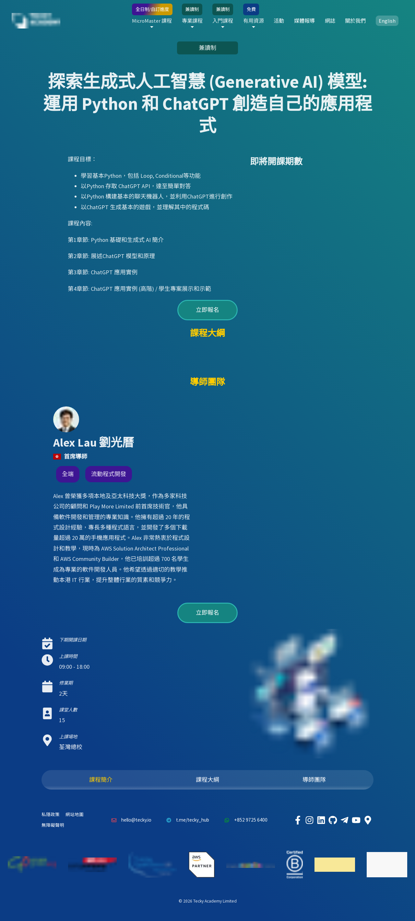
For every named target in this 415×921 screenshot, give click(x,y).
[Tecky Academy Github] (332, 820)
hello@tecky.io (129, 820)
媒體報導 (304, 20)
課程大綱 (207, 779)
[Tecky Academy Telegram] (344, 820)
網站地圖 (74, 814)
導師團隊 (314, 779)
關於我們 (355, 20)
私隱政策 (51, 814)
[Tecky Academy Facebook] (297, 820)
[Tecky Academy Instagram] (309, 820)
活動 (279, 20)
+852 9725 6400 (244, 820)
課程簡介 (101, 779)
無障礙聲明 (53, 825)
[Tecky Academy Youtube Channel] (356, 820)
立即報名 (207, 309)
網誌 (330, 20)
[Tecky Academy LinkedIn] (321, 820)
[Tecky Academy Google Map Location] (368, 820)
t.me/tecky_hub (186, 820)
